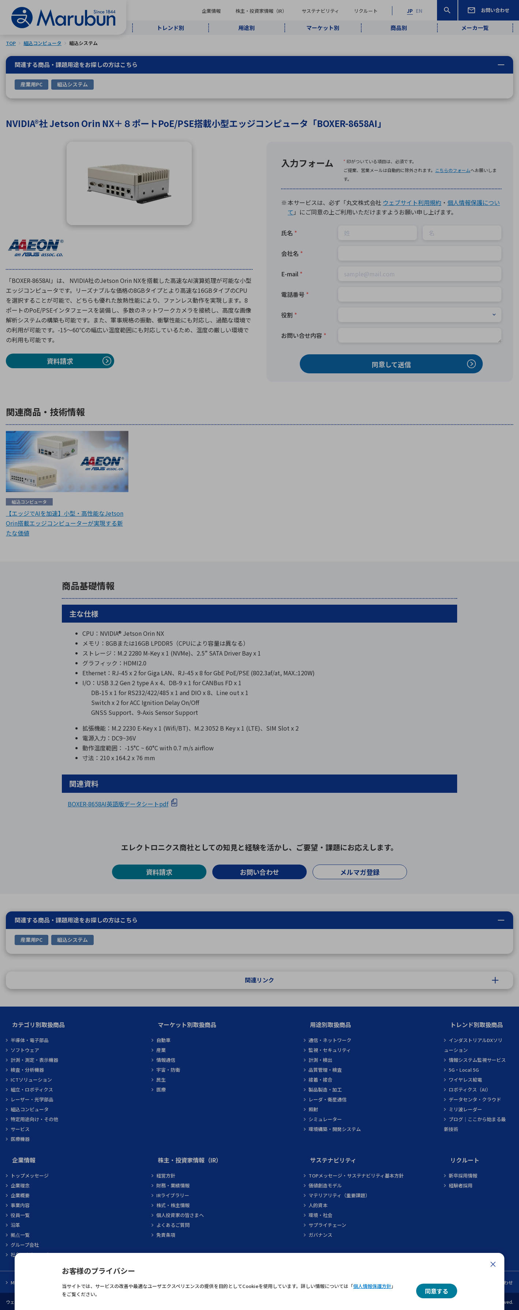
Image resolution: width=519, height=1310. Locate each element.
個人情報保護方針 (372, 1286)
